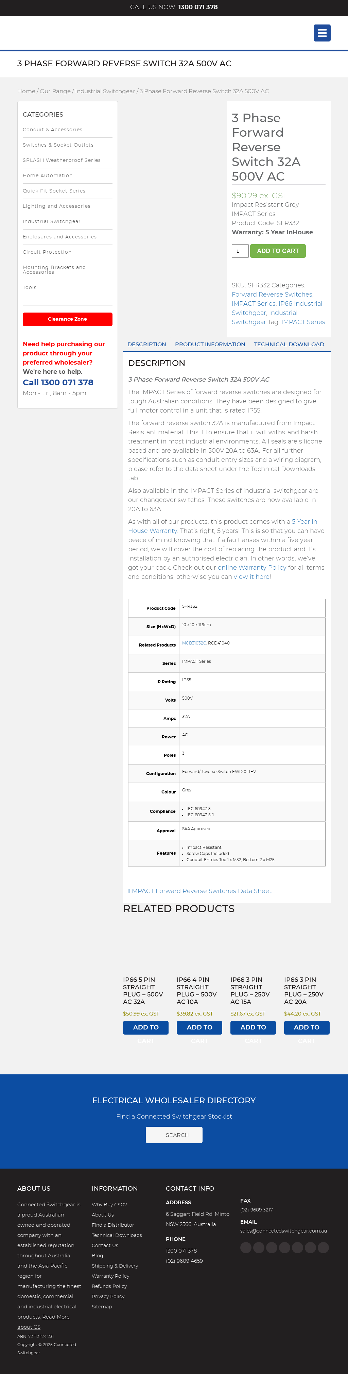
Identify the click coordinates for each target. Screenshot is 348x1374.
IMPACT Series (254, 304)
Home (26, 91)
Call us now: (174, 7)
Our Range (55, 91)
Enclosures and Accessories (60, 237)
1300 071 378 (181, 1251)
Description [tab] (146, 344)
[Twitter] (271, 1247)
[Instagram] (258, 1247)
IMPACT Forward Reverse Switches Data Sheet (200, 891)
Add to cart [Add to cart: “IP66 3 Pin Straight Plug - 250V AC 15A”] (253, 1030)
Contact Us (105, 1245)
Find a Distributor (113, 1225)
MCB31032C (194, 643)
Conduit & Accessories (53, 130)
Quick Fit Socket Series (54, 191)
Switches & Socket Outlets (58, 145)
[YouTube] (310, 1247)
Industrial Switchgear (105, 91)
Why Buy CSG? (109, 1205)
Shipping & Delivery (115, 1266)
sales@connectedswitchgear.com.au (283, 1231)
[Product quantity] (240, 251)
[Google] (297, 1247)
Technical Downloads (117, 1235)
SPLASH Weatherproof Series (62, 160)
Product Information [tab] (210, 344)
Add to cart (278, 251)
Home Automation (48, 175)
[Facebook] (245, 1247)
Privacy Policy (108, 1296)
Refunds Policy (109, 1286)
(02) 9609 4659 (184, 1261)
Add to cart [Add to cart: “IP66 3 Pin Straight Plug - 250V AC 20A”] (306, 1030)
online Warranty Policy (252, 568)
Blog (97, 1256)
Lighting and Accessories (57, 206)
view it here (251, 577)
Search (174, 1135)
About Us (103, 1215)
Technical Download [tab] (289, 344)
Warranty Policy (110, 1276)
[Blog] (323, 1247)
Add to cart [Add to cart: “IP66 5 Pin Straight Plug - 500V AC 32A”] (146, 1030)
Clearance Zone (67, 319)
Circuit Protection (47, 252)
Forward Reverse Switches (272, 295)
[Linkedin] (284, 1247)
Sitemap (102, 1307)
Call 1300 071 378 (58, 383)
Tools (30, 287)
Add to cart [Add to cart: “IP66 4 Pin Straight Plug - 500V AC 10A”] (199, 1030)
